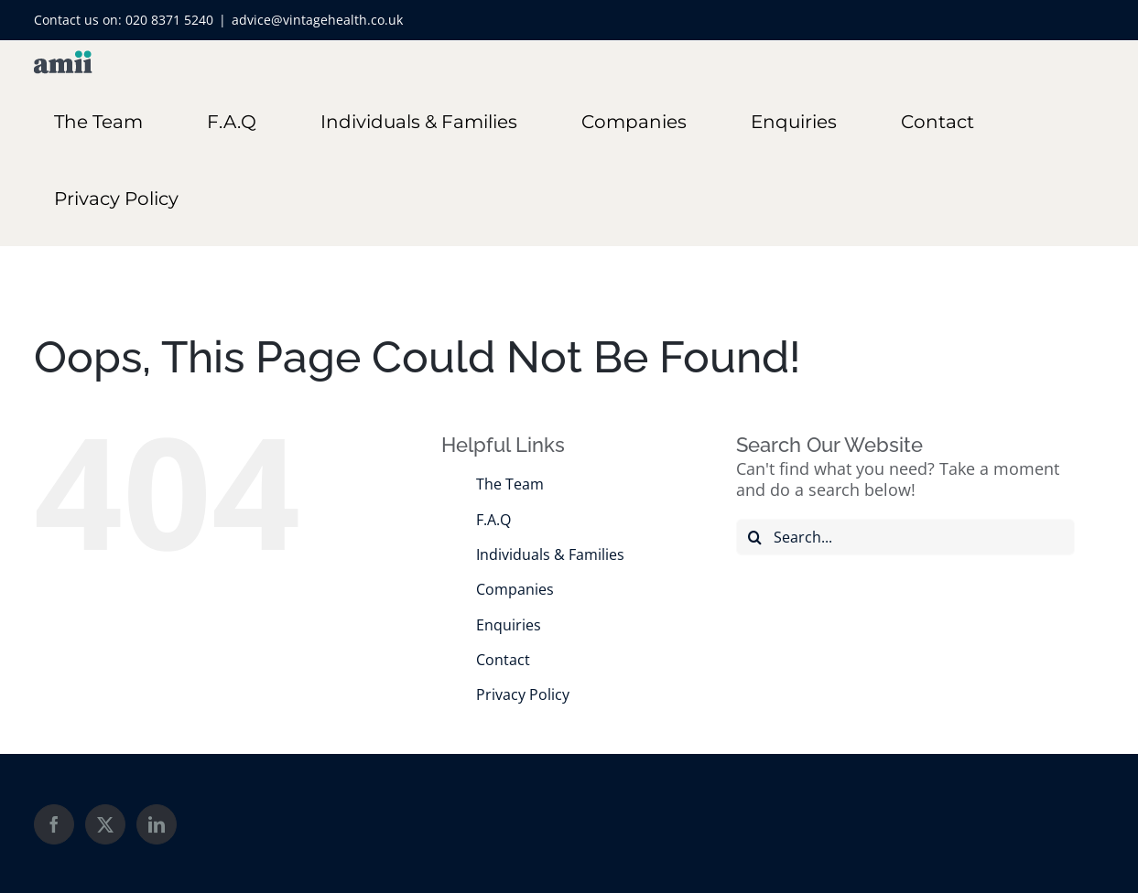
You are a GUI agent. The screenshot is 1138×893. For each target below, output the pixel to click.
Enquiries (508, 625)
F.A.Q (493, 520)
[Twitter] (105, 824)
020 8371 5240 (169, 19)
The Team (510, 484)
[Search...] (905, 537)
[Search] (754, 537)
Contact (503, 660)
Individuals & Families (550, 554)
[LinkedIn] (156, 824)
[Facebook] (54, 824)
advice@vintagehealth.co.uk (317, 19)
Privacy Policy (522, 694)
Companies (515, 589)
